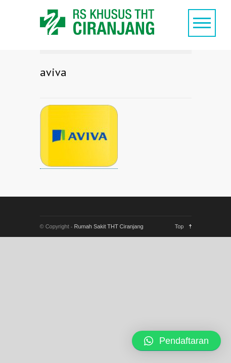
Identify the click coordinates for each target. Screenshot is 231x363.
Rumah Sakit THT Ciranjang (109, 226)
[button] (176, 341)
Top (179, 226)
